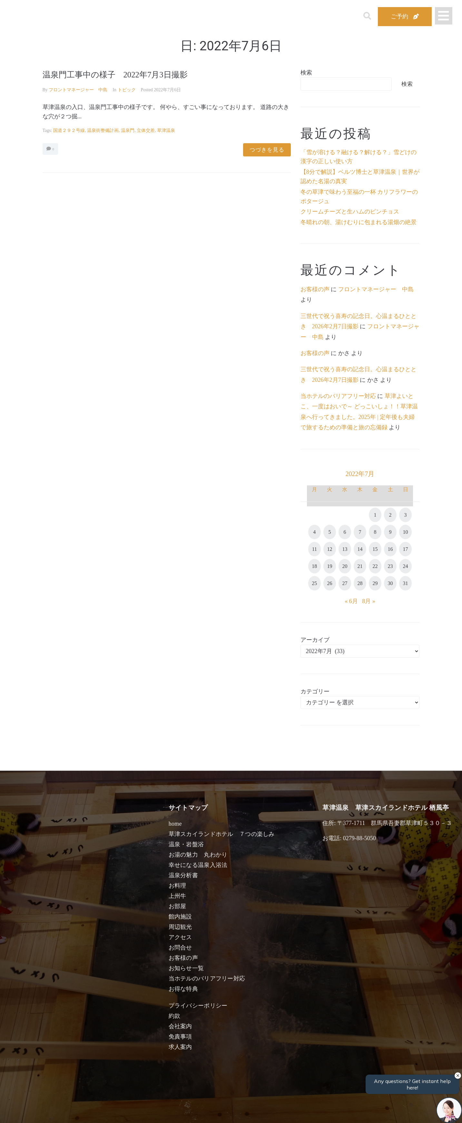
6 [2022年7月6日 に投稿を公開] (344, 532)
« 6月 (351, 601)
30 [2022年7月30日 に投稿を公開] (390, 583)
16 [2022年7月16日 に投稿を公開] (390, 549)
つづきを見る (267, 150)
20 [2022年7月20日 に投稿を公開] (344, 566)
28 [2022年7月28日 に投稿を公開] (359, 583)
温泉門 (127, 130)
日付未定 (176, 1112)
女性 (261, 1111)
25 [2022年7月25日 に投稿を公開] (314, 583)
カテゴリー (314, 691)
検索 (306, 72)
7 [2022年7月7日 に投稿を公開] (360, 532)
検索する (336, 1113)
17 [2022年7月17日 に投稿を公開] (405, 549)
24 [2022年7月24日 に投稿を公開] (405, 566)
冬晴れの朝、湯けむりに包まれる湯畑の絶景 (358, 222)
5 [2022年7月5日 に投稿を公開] (329, 532)
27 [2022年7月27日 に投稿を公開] (344, 583)
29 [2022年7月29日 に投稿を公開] (375, 583)
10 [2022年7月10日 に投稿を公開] (405, 532)
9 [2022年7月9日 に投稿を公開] (390, 532)
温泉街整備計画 (103, 130)
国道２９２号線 (69, 130)
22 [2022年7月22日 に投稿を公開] (375, 566)
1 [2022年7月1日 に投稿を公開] (375, 515)
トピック (127, 89)
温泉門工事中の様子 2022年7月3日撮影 (124, 74)
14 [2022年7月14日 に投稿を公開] (359, 549)
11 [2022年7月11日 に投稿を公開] (314, 549)
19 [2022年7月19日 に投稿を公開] (329, 566)
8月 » (368, 601)
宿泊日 (78, 1111)
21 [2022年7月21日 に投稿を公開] (359, 566)
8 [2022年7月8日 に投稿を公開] (375, 532)
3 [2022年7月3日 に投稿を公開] (405, 515)
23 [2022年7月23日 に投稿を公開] (390, 566)
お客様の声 (314, 289)
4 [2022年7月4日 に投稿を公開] (314, 532)
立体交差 (146, 130)
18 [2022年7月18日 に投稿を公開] (314, 566)
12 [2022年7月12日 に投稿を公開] (329, 549)
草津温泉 (166, 130)
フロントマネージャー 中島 (78, 89)
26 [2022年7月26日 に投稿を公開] (329, 583)
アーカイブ (314, 640)
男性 (205, 1111)
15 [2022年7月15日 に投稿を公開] (375, 549)
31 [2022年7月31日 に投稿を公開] (405, 583)
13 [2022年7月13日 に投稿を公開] (344, 549)
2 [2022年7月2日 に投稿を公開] (390, 515)
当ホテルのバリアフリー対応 (338, 396)
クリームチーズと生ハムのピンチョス (349, 211)
